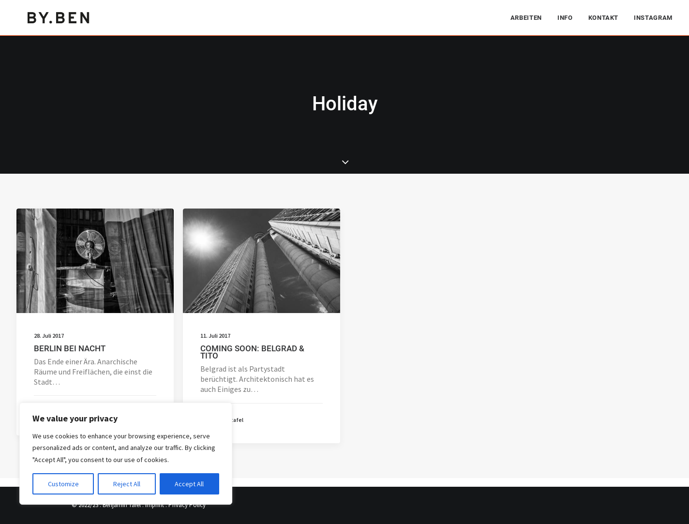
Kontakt (603, 17)
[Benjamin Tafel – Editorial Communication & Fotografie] (59, 17)
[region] (125, 454)
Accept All (189, 483)
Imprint (154, 505)
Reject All (126, 483)
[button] (95, 261)
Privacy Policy (187, 505)
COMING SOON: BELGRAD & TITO (252, 352)
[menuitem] (529, 17)
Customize (63, 483)
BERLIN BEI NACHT (69, 348)
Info (565, 17)
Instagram (653, 17)
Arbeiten (526, 17)
